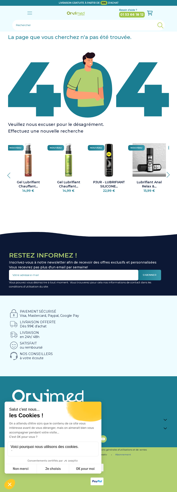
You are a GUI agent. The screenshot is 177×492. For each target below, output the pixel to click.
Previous (10, 173)
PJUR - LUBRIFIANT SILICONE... (109, 184)
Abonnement (123, 454)
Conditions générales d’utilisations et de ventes (120, 449)
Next (166, 173)
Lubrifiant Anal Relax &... (149, 184)
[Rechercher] (88, 25)
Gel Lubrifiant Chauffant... (28, 184)
